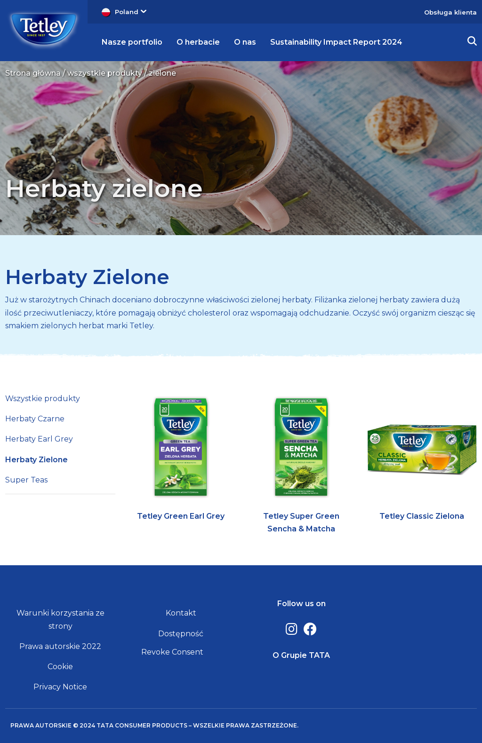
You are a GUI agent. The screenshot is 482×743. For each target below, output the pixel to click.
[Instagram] (291, 629)
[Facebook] (310, 629)
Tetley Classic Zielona (421, 516)
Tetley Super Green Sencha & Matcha (301, 522)
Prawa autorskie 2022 (60, 646)
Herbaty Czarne (34, 418)
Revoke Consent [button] (172, 652)
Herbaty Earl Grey (39, 439)
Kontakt (181, 613)
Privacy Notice (60, 686)
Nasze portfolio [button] (132, 42)
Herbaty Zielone (87, 277)
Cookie (60, 666)
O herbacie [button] (198, 42)
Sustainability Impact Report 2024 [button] (336, 42)
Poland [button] (130, 12)
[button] (472, 42)
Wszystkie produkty (42, 398)
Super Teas (26, 479)
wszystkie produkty (104, 73)
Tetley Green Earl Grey (181, 516)
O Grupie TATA (301, 655)
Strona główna (33, 73)
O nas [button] (245, 42)
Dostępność (180, 633)
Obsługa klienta (450, 12)
